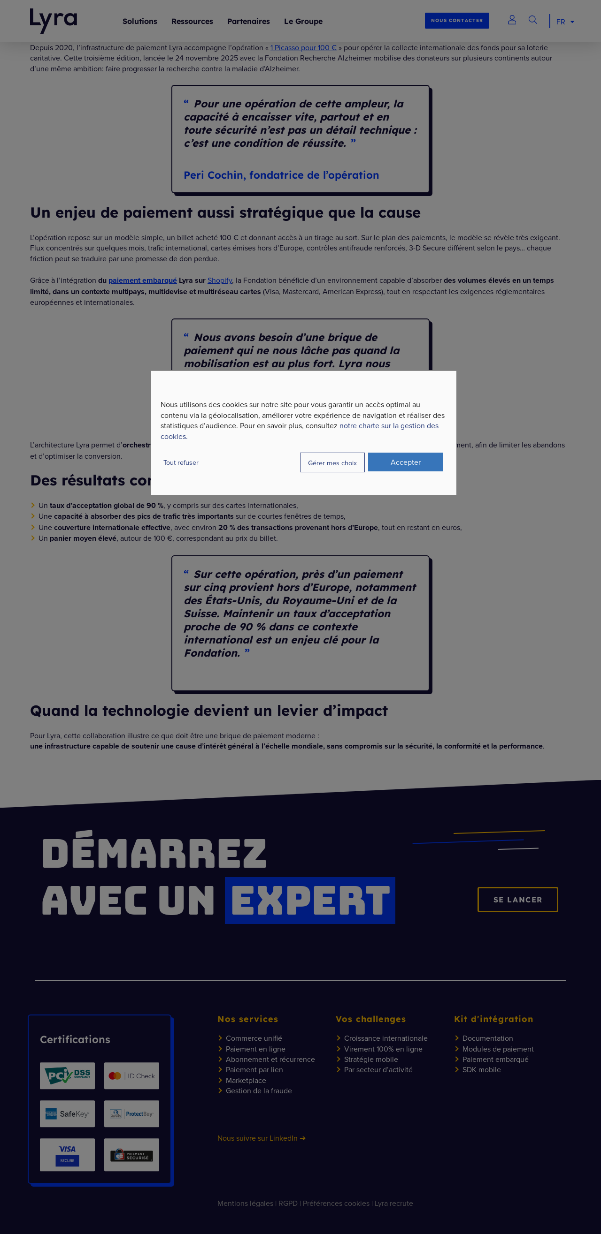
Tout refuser (181, 462)
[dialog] (303, 432)
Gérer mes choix (332, 463)
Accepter (406, 462)
